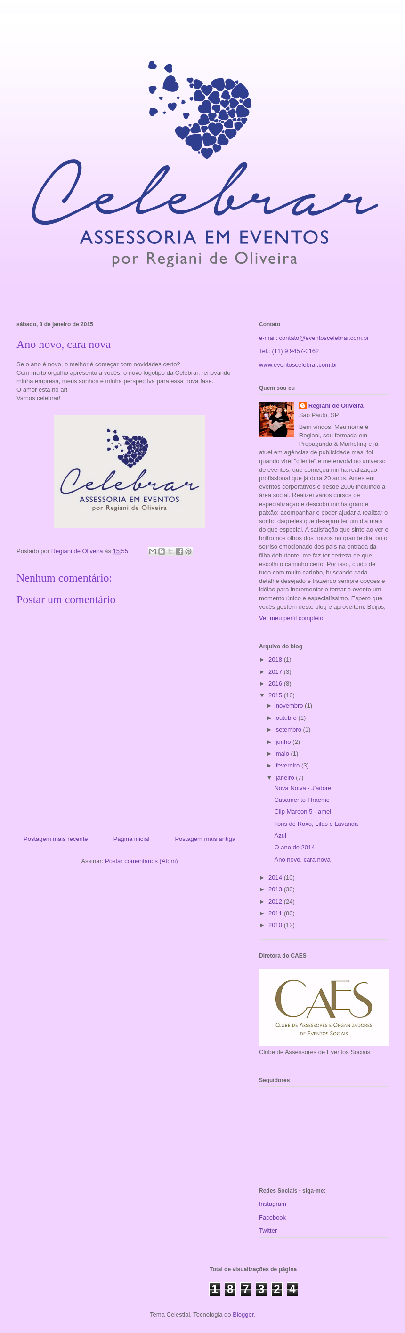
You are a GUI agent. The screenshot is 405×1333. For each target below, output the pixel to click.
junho (284, 741)
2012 (276, 901)
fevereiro (288, 765)
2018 (276, 659)
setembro (289, 729)
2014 (276, 877)
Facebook (272, 1217)
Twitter (268, 1230)
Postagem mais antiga (205, 838)
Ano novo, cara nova (302, 859)
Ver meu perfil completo (291, 618)
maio (283, 753)
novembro (290, 705)
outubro (287, 717)
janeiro (286, 777)
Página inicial (131, 838)
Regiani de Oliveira (336, 405)
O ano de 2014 (294, 847)
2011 (276, 913)
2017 (276, 671)
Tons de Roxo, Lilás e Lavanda (316, 823)
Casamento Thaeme (302, 799)
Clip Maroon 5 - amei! (303, 811)
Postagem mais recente (56, 838)
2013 (276, 889)
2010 (276, 925)
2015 (276, 695)
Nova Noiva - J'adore (302, 788)
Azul (280, 835)
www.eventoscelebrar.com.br (298, 364)
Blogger (243, 1314)
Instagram (272, 1203)
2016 (276, 683)
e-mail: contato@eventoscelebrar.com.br (314, 337)
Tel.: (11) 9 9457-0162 (289, 351)
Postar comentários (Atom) (141, 860)
